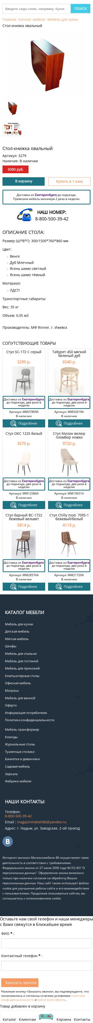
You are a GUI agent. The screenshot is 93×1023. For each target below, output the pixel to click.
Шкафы (10, 646)
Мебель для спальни (21, 653)
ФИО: (7, 933)
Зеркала (11, 774)
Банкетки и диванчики (22, 759)
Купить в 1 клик (69, 181)
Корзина (64, 1017)
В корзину (23, 181)
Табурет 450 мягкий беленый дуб (69, 353)
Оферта (11, 705)
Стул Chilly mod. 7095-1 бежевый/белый (69, 517)
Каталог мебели (31, 19)
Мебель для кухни (62, 19)
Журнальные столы (20, 744)
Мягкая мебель (17, 639)
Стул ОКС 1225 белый (23, 433)
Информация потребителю (26, 712)
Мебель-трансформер (22, 729)
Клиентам (27, 1019)
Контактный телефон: (21, 955)
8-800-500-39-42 (51, 219)
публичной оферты (51, 1000)
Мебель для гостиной (21, 661)
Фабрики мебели (18, 781)
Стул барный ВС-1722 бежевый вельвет (23, 517)
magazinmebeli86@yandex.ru (41, 822)
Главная (9, 19)
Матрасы (12, 690)
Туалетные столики (19, 751)
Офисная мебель (18, 683)
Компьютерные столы (22, 676)
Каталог (9, 1019)
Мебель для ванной (20, 698)
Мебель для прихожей (22, 668)
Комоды (11, 737)
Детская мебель (17, 631)
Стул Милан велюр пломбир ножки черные (69, 437)
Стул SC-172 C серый (23, 351)
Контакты (82, 1019)
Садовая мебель (17, 766)
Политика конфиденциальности (29, 720)
